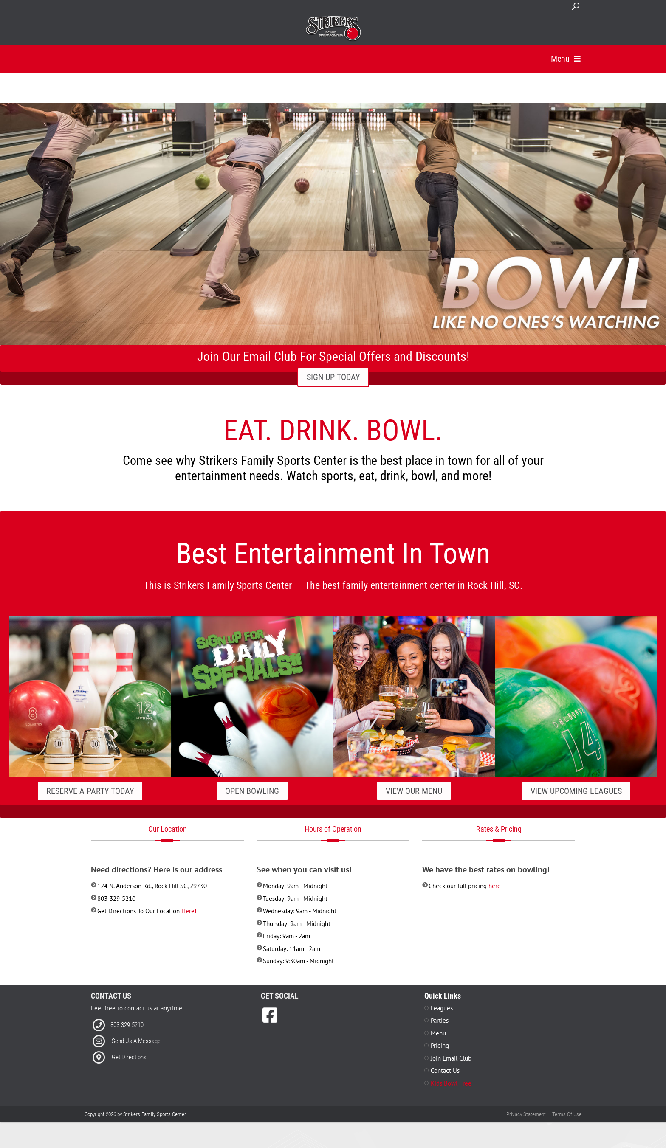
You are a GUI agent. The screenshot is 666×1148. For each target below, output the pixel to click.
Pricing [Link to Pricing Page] (440, 1056)
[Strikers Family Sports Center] (333, 29)
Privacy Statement (526, 1125)
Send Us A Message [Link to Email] (136, 1052)
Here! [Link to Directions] (189, 922)
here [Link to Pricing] (494, 897)
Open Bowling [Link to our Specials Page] (252, 802)
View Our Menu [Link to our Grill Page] (414, 802)
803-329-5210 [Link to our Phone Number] (127, 1036)
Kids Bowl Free (451, 1094)
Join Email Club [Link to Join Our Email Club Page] (451, 1069)
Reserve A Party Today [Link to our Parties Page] (90, 802)
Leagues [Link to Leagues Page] (442, 1019)
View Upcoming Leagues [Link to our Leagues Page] (576, 802)
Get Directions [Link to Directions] (129, 1068)
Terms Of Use (566, 1125)
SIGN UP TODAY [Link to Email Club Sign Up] (333, 388)
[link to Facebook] (269, 1026)
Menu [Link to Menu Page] (438, 1044)
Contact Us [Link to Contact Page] (445, 1082)
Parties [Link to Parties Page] (440, 1031)
